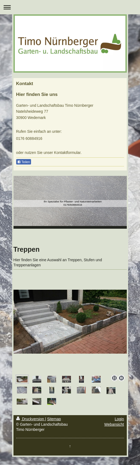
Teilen (23, 162)
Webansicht (114, 424)
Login (119, 419)
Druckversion (30, 419)
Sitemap (54, 419)
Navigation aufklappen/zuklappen (70, 7)
